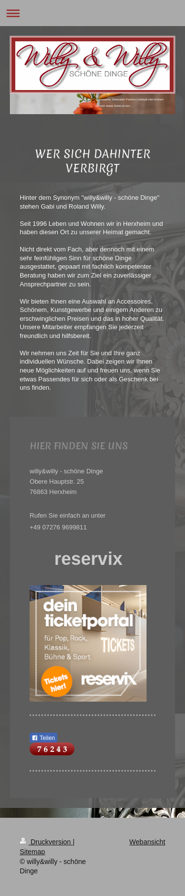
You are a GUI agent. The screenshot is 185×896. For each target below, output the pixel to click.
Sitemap (32, 852)
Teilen (43, 738)
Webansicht (147, 842)
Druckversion (46, 842)
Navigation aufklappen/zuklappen (92, 13)
